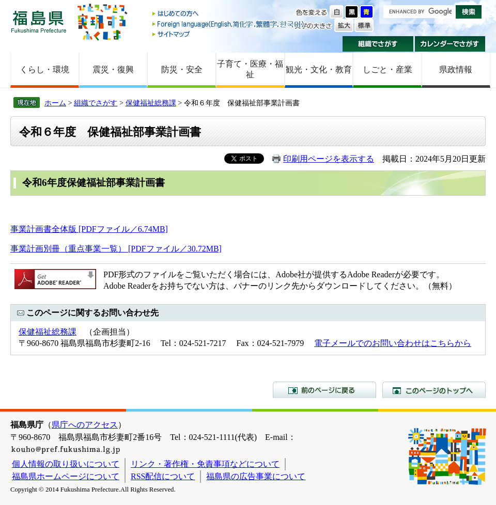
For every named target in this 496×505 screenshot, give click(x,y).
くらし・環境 (44, 69)
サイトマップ (228, 34)
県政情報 (455, 69)
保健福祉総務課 (151, 103)
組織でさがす (378, 44)
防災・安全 (182, 69)
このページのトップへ (434, 390)
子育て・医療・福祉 (250, 69)
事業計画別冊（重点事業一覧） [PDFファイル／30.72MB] (116, 248)
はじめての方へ (228, 14)
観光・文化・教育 (319, 69)
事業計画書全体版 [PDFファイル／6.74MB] (89, 229)
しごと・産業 (387, 69)
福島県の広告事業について (255, 476)
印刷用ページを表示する (328, 158)
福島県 (38, 21)
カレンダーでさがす (450, 44)
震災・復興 (113, 69)
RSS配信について (163, 476)
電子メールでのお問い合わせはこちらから (392, 343)
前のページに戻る (324, 390)
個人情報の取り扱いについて (65, 464)
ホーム (55, 103)
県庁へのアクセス (85, 424)
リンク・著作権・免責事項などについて (205, 464)
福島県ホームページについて (65, 476)
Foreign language (228, 24)
